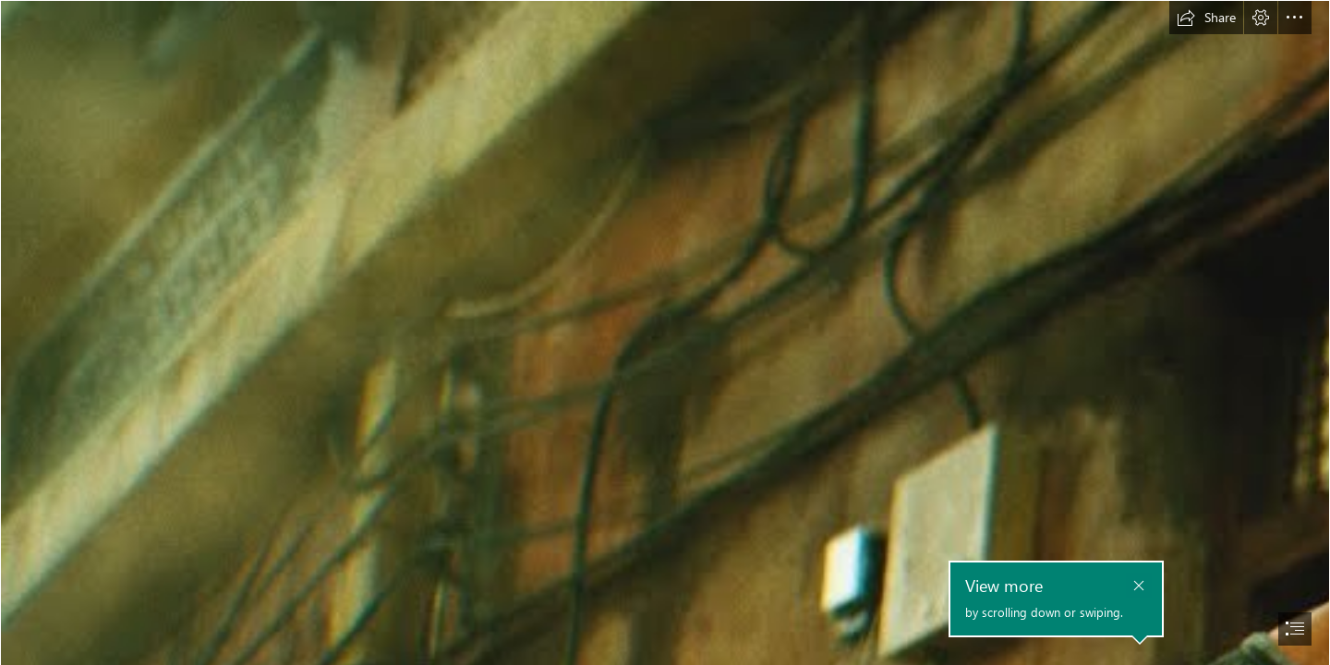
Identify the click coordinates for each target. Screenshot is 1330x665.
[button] (1206, 17)
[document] (665, 332)
